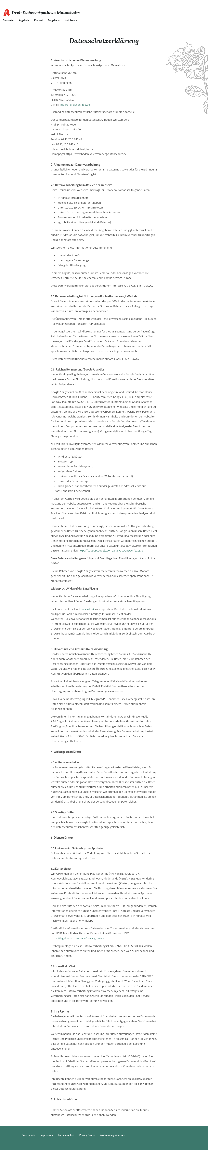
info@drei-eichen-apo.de (75, 104)
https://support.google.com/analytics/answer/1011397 (112, 550)
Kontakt (38, 20)
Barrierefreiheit (66, 1135)
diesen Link (87, 609)
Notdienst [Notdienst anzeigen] (71, 20)
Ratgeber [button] (54, 20)
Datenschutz (28, 1135)
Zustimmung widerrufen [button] (113, 1135)
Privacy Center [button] (87, 1135)
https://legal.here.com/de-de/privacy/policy (77, 938)
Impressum (46, 1135)
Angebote (23, 20)
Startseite (8, 20)
